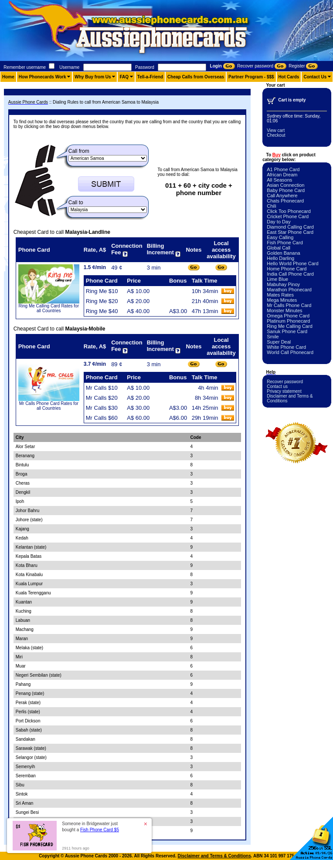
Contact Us (314, 76)
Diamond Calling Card (290, 226)
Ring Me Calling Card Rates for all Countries (49, 308)
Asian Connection (285, 185)
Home (8, 76)
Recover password (285, 381)
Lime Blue (277, 279)
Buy (276, 154)
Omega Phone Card (288, 315)
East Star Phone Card (290, 232)
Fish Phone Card (285, 242)
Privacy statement (284, 391)
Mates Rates (280, 294)
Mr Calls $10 (102, 387)
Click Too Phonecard (289, 211)
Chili (271, 206)
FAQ (124, 76)
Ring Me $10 (102, 291)
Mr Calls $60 (102, 418)
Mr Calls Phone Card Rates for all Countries (48, 406)
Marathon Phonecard (289, 289)
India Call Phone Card (290, 274)
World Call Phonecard (290, 352)
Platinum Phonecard (288, 321)
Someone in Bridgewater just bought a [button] (90, 826)
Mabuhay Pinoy (283, 284)
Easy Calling (280, 237)
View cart (276, 130)
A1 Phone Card (283, 169)
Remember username (24, 67)
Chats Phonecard (285, 200)
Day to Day (278, 221)
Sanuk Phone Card (287, 331)
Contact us (277, 386)
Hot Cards (289, 76)
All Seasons (279, 179)
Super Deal (279, 341)
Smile (273, 336)
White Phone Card (286, 347)
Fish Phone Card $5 (99, 829)
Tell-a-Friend (150, 76)
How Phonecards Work (42, 76)
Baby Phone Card (286, 190)
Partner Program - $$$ (251, 76)
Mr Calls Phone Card (289, 305)
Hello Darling (280, 258)
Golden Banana (283, 253)
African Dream (282, 174)
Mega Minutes (282, 300)
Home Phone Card (286, 268)
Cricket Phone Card (288, 216)
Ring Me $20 (102, 301)
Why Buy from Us (93, 76)
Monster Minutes (284, 310)
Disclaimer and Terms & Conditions (214, 855)
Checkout (276, 135)
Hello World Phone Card (292, 263)
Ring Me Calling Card (290, 326)
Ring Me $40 (102, 311)
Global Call (278, 247)
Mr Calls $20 (102, 398)
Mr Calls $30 (102, 408)
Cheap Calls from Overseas (195, 76)
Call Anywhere (282, 195)
